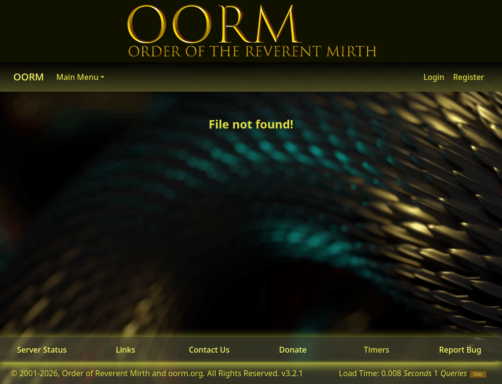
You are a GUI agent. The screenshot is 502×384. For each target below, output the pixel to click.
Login (434, 77)
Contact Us (209, 349)
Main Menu (77, 77)
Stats (478, 374)
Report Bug (460, 349)
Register (468, 77)
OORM (28, 76)
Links (125, 349)
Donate (292, 349)
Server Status (42, 349)
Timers (376, 349)
